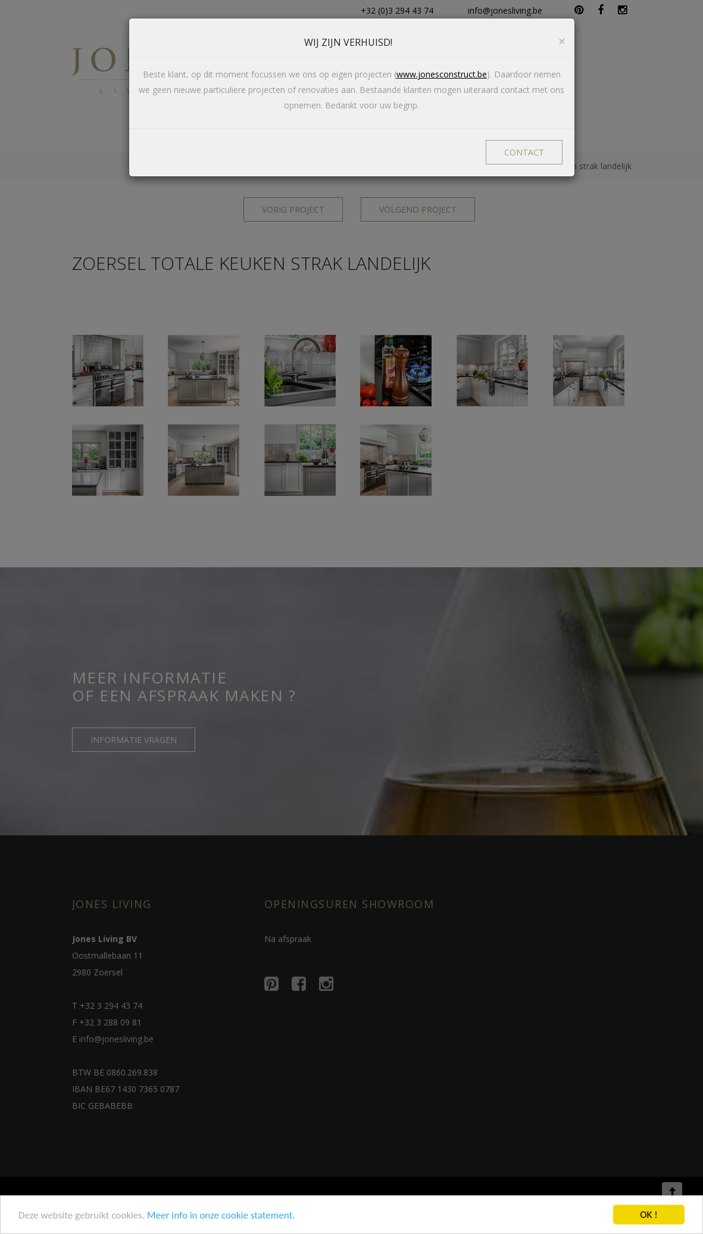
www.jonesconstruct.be (441, 74)
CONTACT (524, 152)
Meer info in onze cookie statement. (221, 1216)
